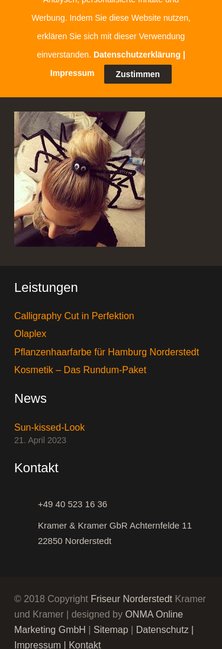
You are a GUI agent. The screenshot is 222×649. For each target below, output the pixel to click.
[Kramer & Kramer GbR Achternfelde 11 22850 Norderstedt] (26, 526)
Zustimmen (138, 41)
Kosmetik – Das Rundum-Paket (80, 363)
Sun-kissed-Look (49, 420)
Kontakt (85, 638)
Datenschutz (162, 623)
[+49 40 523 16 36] (26, 497)
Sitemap (111, 623)
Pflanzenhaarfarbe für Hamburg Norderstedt (106, 345)
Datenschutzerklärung (137, 21)
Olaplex (30, 327)
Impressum (37, 638)
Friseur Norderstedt (131, 592)
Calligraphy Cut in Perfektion (74, 309)
